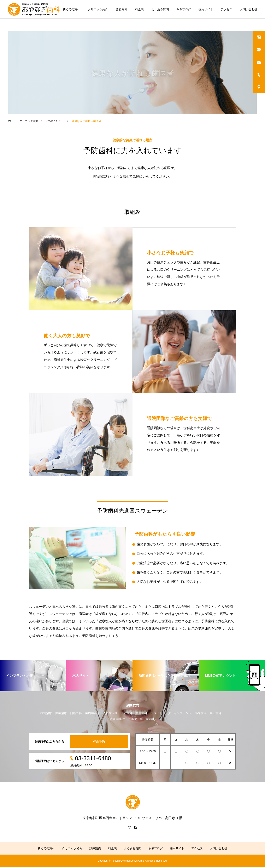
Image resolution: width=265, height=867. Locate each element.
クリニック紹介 (98, 9)
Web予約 (99, 741)
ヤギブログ (183, 9)
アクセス (226, 9)
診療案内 (121, 9)
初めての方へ (71, 9)
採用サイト (206, 9)
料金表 (139, 9)
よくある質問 (160, 9)
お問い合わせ (248, 9)
